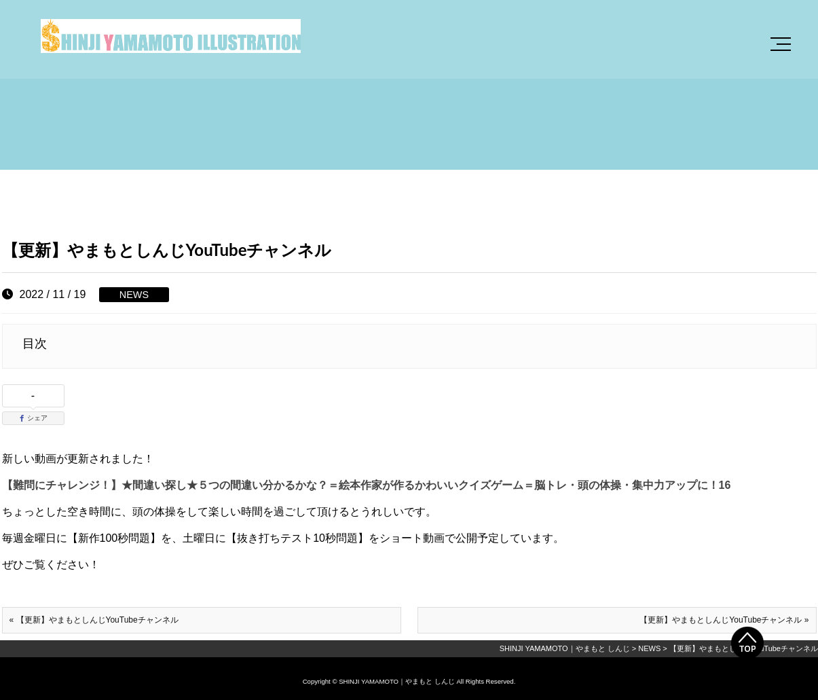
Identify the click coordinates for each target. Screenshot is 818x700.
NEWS (134, 294)
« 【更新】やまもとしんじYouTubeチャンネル (94, 620)
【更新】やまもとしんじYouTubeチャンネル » (723, 620)
